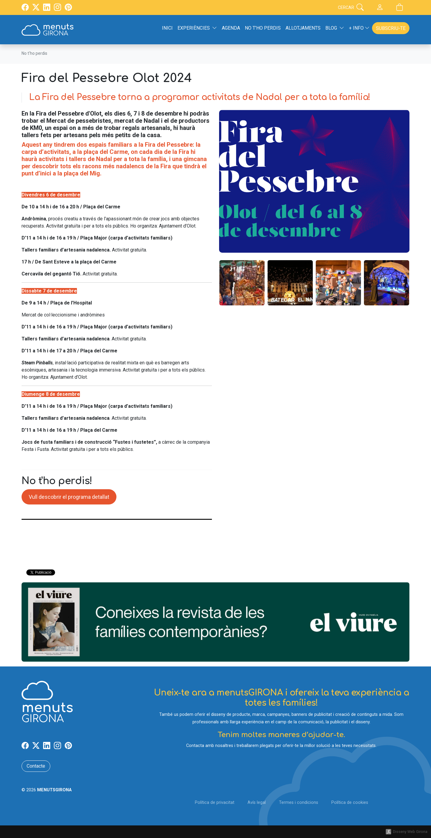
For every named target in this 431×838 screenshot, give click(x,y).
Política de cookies (349, 802)
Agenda (231, 28)
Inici (167, 28)
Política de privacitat (214, 802)
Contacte (36, 766)
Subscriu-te (391, 28)
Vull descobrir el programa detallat (69, 497)
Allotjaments (303, 28)
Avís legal (257, 802)
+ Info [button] (359, 28)
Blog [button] (334, 28)
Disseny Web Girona (410, 831)
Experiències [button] (197, 28)
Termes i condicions (298, 802)
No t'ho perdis (263, 28)
